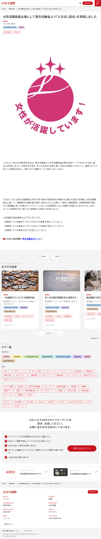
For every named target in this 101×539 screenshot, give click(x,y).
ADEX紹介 (8, 32)
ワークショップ (74, 375)
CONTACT (87, 3)
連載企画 (34, 375)
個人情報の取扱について (11, 531)
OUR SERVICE (8, 361)
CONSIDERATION (31, 357)
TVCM (7, 402)
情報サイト (8, 391)
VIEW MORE (93, 338)
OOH (62, 402)
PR (89, 402)
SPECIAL (77, 357)
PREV (44, 256)
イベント (7, 406)
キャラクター (21, 375)
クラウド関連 (9, 387)
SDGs (17, 32)
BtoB (41, 402)
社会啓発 (78, 371)
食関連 (20, 395)
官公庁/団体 (72, 391)
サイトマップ (28, 531)
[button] (50, 96)
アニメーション (52, 371)
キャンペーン (47, 375)
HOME (4, 9)
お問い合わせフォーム (82, 448)
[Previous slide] (41, 333)
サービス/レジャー (47, 391)
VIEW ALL (7, 524)
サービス (49, 387)
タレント (7, 371)
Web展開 (18, 402)
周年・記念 (8, 375)
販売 (18, 391)
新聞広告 (90, 371)
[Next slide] (59, 333)
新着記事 (11, 9)
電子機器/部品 (31, 391)
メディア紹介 (37, 371)
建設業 (84, 387)
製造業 (74, 387)
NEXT (57, 256)
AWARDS (17, 357)
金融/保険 (85, 391)
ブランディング (19, 379)
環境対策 (60, 375)
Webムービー (20, 406)
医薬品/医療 (62, 387)
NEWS (21, 27)
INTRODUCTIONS (10, 27)
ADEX (30, 395)
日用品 (21, 387)
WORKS (6, 357)
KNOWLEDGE (47, 357)
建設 (60, 391)
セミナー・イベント (21, 371)
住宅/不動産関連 (34, 387)
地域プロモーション (91, 375)
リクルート (66, 371)
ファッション (8, 395)
